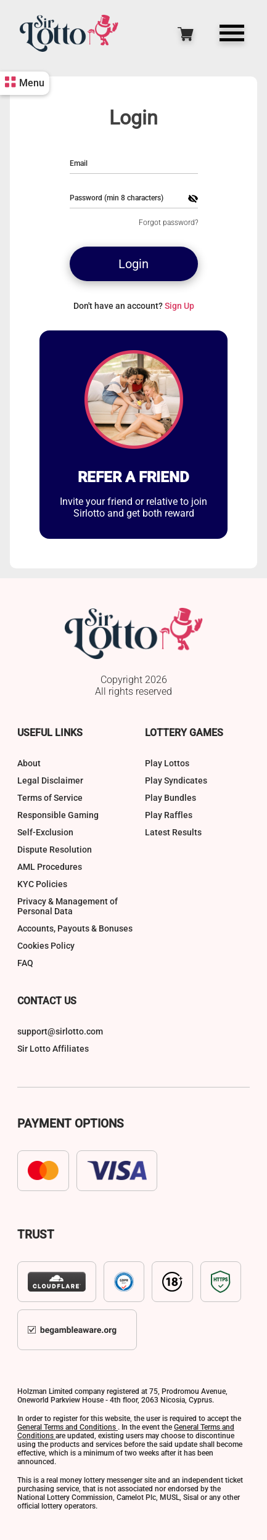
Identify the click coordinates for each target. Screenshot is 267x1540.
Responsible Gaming (58, 815)
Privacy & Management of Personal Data (67, 906)
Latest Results (173, 832)
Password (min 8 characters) (116, 198)
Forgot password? (168, 222)
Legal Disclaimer (50, 780)
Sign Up (179, 306)
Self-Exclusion (45, 832)
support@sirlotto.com (60, 1031)
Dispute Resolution (54, 849)
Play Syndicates (176, 780)
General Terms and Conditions (67, 1427)
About (29, 763)
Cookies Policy (46, 946)
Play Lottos (167, 763)
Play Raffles (168, 815)
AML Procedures (49, 867)
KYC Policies (42, 884)
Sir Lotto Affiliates (53, 1049)
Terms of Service (50, 798)
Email (79, 163)
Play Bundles (170, 798)
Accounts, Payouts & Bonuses (75, 928)
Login (133, 263)
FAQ (25, 963)
